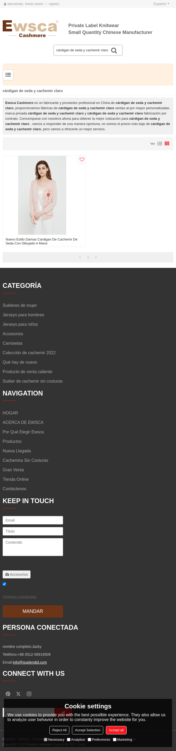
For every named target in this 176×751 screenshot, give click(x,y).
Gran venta (13, 470)
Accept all (116, 730)
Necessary (54, 740)
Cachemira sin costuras (25, 460)
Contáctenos (14, 489)
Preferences (99, 740)
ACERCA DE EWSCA (23, 422)
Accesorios (16, 574)
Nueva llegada (17, 451)
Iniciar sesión (34, 4)
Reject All (59, 730)
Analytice (76, 740)
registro (54, 4)
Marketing (122, 740)
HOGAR (10, 413)
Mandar (33, 611)
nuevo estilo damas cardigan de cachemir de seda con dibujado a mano (41, 241)
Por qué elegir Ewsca (23, 432)
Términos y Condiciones (20, 597)
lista (159, 144)
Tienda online (16, 479)
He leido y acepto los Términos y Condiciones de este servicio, (27, 591)
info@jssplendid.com (30, 662)
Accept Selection (87, 730)
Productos (12, 441)
